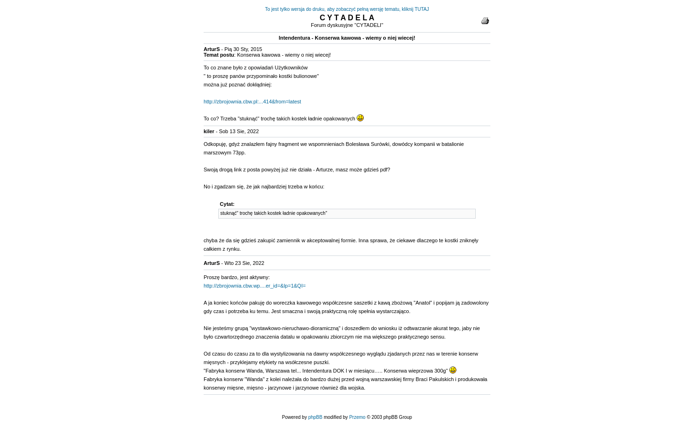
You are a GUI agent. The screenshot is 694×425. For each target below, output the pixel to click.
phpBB (315, 417)
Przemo (357, 417)
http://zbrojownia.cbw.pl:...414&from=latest (252, 101)
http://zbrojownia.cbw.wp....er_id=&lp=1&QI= (255, 286)
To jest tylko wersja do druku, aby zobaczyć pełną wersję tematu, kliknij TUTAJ (347, 9)
